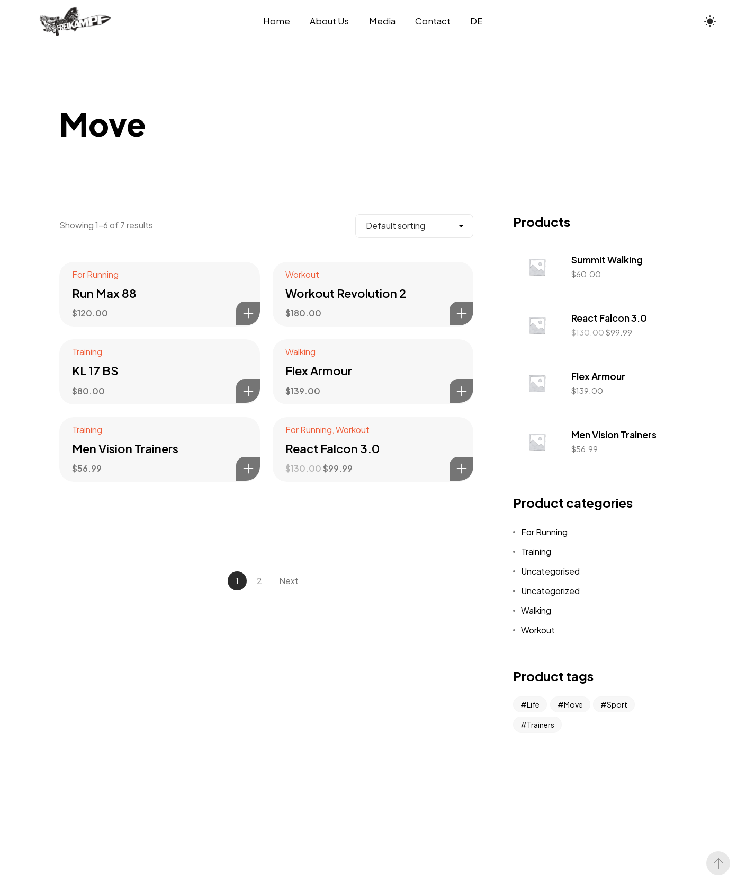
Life (533, 704)
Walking (300, 351)
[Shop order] (414, 226)
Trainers (540, 724)
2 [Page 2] (259, 580)
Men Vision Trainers (125, 448)
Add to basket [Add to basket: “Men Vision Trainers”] (248, 469)
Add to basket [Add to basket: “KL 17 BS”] (248, 391)
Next (289, 580)
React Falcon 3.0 (332, 448)
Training (87, 351)
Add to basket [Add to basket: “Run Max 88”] (248, 313)
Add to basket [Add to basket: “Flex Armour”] (461, 391)
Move (573, 704)
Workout (302, 274)
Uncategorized (550, 590)
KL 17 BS (95, 370)
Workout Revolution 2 (345, 293)
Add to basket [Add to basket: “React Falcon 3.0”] (461, 469)
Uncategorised (550, 571)
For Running (95, 274)
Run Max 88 (104, 293)
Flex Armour (318, 370)
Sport (617, 704)
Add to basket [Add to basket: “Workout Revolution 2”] (461, 313)
